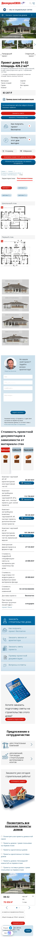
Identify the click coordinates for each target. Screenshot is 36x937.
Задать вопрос (18, 412)
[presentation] (17, 405)
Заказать (27, 483)
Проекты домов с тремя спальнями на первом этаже (16, 844)
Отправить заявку (18, 781)
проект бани (7, 607)
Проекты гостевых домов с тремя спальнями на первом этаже (15, 868)
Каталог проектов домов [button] (16, 15)
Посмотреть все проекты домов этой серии (17, 837)
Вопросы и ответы (17, 665)
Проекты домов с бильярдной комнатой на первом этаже (14, 862)
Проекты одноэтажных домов (14, 850)
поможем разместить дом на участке (18, 157)
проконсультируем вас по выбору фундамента (18, 162)
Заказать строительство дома (20, 620)
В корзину (9, 151)
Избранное (27, 151)
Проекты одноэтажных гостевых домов (15, 855)
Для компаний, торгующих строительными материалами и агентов (16, 757)
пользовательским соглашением (14, 424)
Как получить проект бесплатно (17, 127)
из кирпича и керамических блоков (13, 912)
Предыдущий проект (7, 55)
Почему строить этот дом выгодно (18, 140)
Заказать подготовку (15, 719)
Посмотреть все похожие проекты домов (18, 826)
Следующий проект (29, 55)
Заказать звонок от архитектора (18, 639)
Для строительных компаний (17, 744)
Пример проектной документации (20, 99)
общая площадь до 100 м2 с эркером (13, 917)
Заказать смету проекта (16, 648)
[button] (6, 907)
